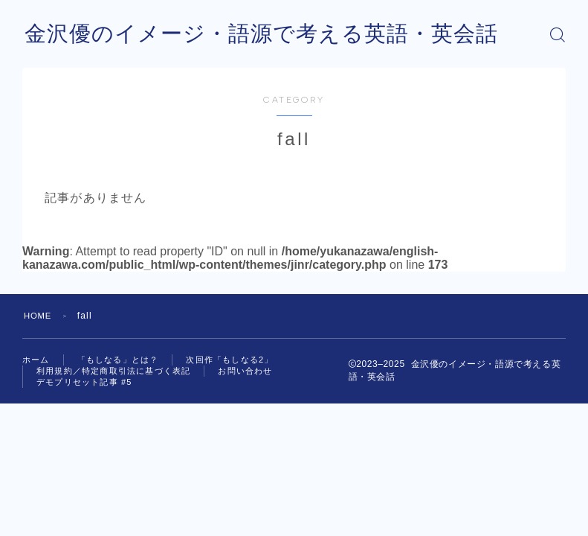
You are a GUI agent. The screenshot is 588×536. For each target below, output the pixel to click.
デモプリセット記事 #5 (84, 381)
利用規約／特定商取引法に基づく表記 (113, 370)
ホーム (36, 359)
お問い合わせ (245, 370)
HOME (39, 315)
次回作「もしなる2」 (229, 359)
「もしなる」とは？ (118, 359)
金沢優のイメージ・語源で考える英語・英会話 (269, 34)
